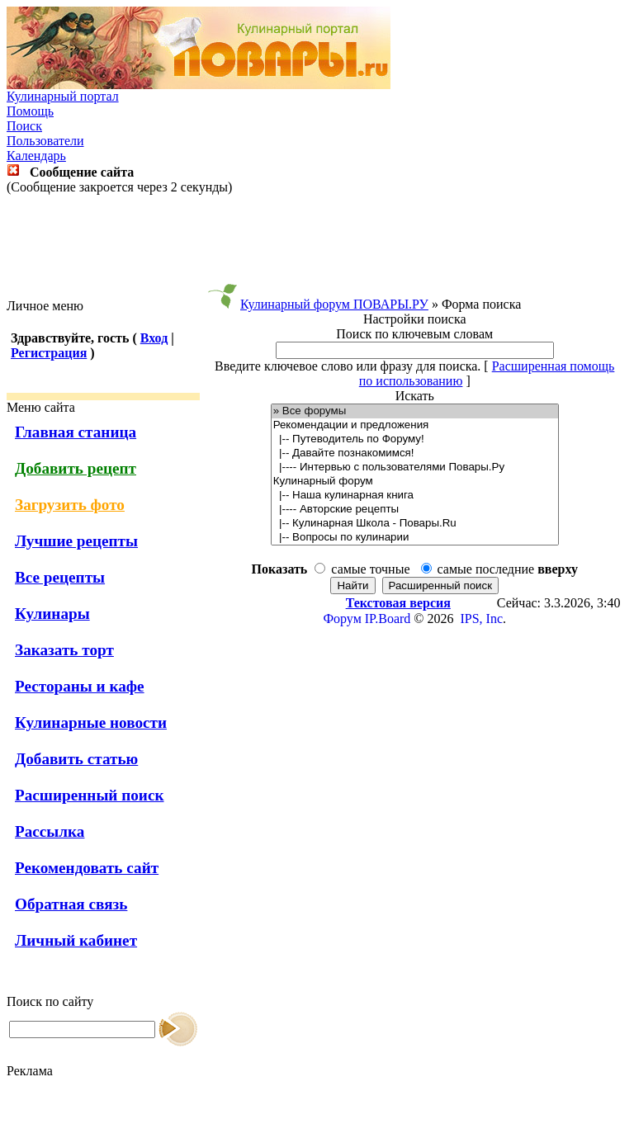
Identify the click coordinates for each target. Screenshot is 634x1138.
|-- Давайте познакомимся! (415, 453)
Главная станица (75, 432)
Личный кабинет (76, 940)
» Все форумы (415, 411)
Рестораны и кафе (79, 686)
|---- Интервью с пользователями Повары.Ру (415, 467)
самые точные (370, 569)
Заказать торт (64, 650)
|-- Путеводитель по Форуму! (415, 439)
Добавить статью (76, 758)
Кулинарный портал (63, 96)
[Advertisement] (317, 247)
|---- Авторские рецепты (415, 510)
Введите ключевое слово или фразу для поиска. (347, 366)
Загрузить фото (70, 504)
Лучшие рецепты (76, 541)
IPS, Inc (481, 618)
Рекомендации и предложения (415, 425)
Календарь (36, 156)
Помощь (30, 111)
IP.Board (388, 618)
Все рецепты (60, 577)
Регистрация (49, 353)
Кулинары (52, 613)
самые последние (508, 569)
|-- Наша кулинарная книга (415, 496)
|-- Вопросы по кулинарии (415, 538)
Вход (154, 338)
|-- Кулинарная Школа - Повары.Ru (415, 524)
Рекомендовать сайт (86, 867)
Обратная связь (71, 904)
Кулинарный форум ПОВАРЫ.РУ (334, 304)
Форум (342, 618)
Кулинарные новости (91, 722)
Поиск (24, 126)
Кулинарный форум (415, 482)
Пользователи (45, 141)
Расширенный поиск (89, 795)
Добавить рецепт (75, 468)
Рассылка (49, 831)
